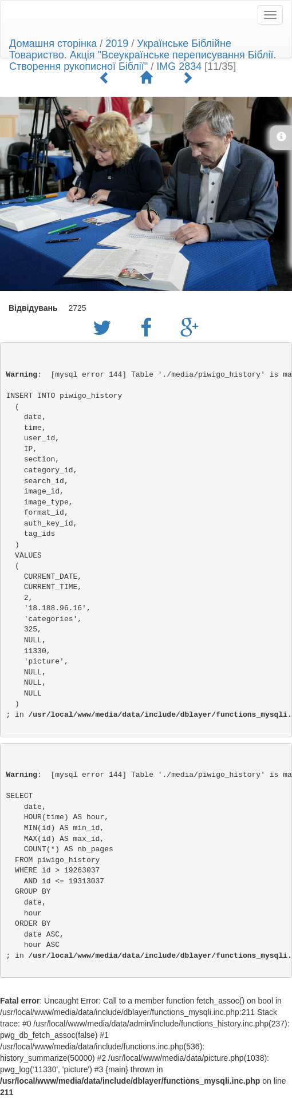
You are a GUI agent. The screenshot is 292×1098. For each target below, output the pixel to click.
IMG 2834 (179, 66)
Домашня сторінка (53, 43)
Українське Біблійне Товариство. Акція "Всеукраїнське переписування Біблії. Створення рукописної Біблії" (143, 55)
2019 (116, 43)
